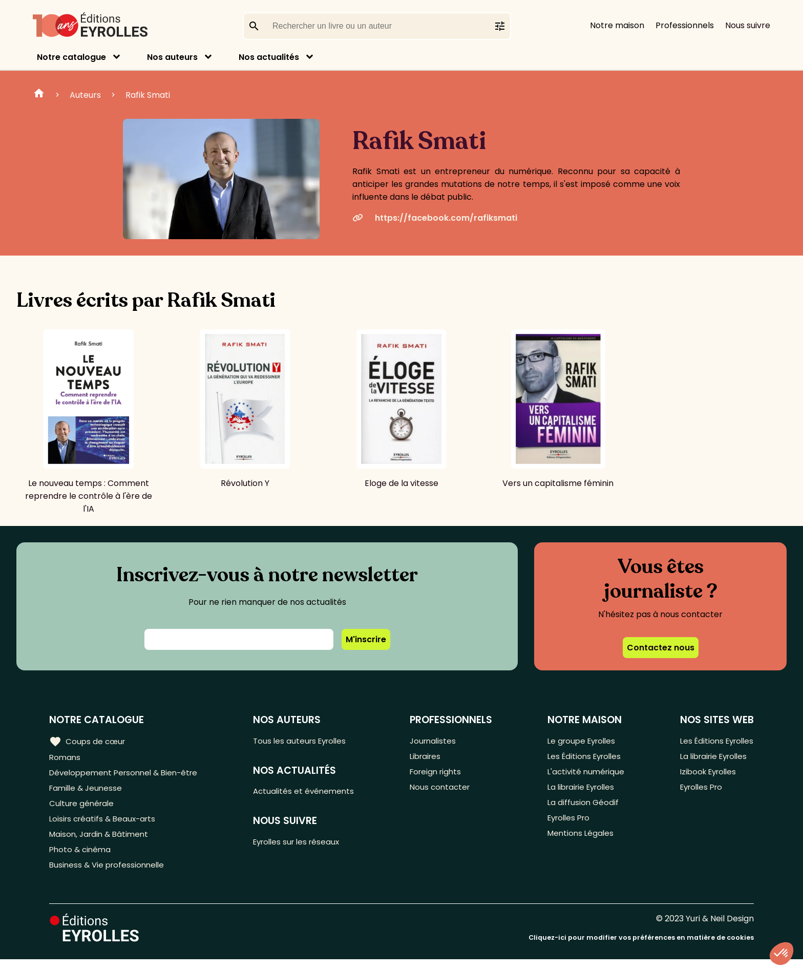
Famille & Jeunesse (87, 791)
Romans (65, 758)
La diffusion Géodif (580, 808)
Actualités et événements (310, 793)
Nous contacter (443, 791)
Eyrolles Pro (567, 825)
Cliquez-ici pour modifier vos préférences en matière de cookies (641, 949)
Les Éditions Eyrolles (583, 758)
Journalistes (436, 741)
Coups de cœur (88, 741)
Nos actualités (269, 57)
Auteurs (85, 95)
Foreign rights (440, 774)
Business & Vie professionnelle (109, 876)
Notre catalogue (71, 57)
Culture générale (83, 808)
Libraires (429, 758)
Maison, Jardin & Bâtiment (101, 842)
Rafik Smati (147, 95)
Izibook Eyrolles (705, 774)
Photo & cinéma (81, 859)
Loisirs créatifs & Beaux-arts (105, 825)
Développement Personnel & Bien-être (128, 774)
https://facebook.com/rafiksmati (434, 218)
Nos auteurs (172, 57)
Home (39, 94)
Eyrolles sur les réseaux (304, 845)
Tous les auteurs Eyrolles (307, 741)
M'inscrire (366, 639)
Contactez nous (660, 647)
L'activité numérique (584, 774)
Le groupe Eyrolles (581, 741)
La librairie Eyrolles (581, 791)
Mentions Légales (579, 842)
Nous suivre (747, 25)
